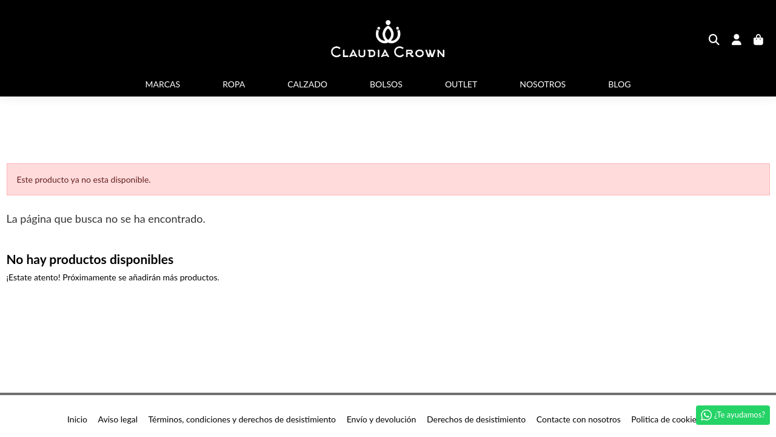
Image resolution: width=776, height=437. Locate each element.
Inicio (77, 419)
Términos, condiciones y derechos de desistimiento (242, 419)
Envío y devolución (381, 419)
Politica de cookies (665, 419)
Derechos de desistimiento (476, 419)
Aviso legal (118, 419)
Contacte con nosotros (579, 419)
